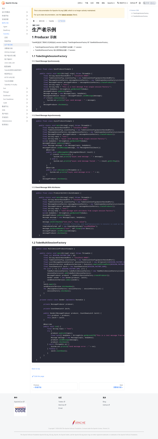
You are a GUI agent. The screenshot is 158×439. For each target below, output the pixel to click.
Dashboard (6, 95)
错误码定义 (8, 74)
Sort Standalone (8, 99)
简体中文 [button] (121, 3)
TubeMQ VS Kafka (10, 85)
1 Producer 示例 (134, 10)
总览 (6, 37)
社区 (92, 3)
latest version (67, 15)
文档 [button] (79, 3)
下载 (86, 3)
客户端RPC (8, 59)
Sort (4, 88)
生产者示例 (8, 45)
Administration (7, 121)
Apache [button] (110, 3)
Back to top (36, 369)
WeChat (62, 405)
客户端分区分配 (10, 55)
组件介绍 (5, 23)
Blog (104, 402)
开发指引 (5, 117)
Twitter (61, 402)
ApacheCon (19, 402)
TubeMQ (6, 34)
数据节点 (5, 106)
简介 (3, 8)
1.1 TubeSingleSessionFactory (140, 13)
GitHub (133, 3)
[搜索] (149, 3)
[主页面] (34, 21)
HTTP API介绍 (9, 77)
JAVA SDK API (9, 63)
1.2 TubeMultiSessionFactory (139, 16)
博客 (97, 3)
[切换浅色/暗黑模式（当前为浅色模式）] (139, 3)
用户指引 (5, 114)
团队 (103, 3)
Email (60, 408)
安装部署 (5, 19)
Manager (6, 92)
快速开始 (5, 16)
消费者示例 (8, 48)
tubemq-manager (9, 52)
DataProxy (6, 30)
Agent (5, 26)
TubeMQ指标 (9, 81)
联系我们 (5, 124)
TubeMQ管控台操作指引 (13, 70)
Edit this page (38, 376)
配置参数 (7, 66)
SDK (3, 110)
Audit (5, 103)
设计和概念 (6, 12)
